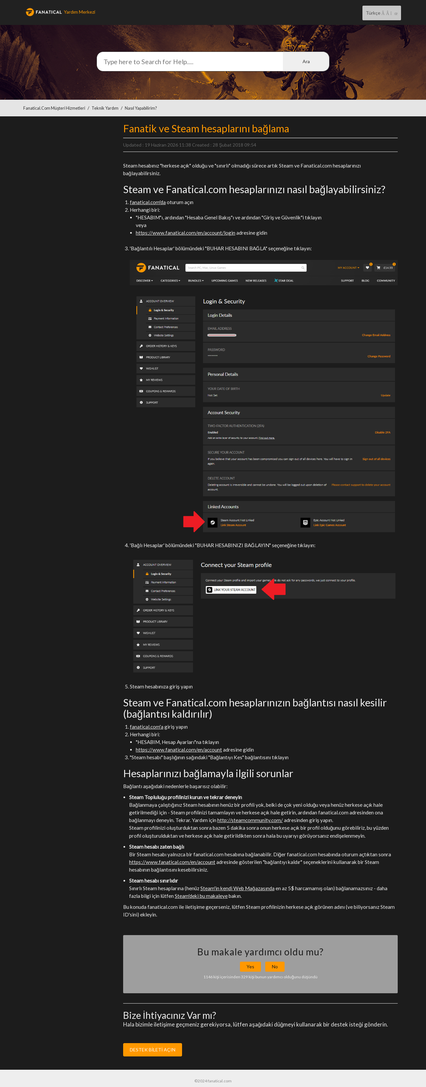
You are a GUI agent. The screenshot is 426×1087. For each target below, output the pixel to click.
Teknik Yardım (105, 108)
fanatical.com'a (146, 727)
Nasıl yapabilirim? (141, 108)
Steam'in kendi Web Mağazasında (237, 888)
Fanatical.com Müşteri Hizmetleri (54, 108)
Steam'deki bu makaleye (201, 896)
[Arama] (213, 61)
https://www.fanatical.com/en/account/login (185, 233)
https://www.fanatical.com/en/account (179, 750)
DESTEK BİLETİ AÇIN (152, 1049)
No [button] (275, 966)
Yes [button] (250, 966)
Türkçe (373, 13)
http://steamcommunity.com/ (250, 820)
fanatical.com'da (148, 202)
